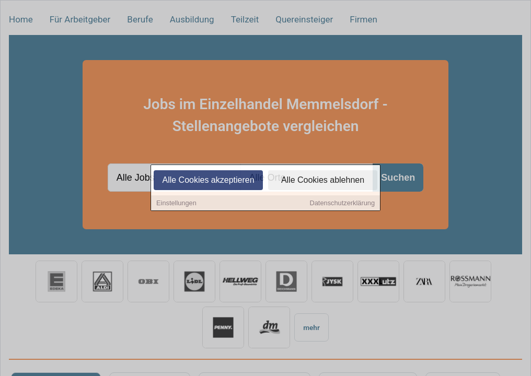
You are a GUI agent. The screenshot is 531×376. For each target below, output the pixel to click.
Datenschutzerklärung (342, 204)
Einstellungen (176, 204)
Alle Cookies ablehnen (322, 181)
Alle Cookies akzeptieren (208, 181)
